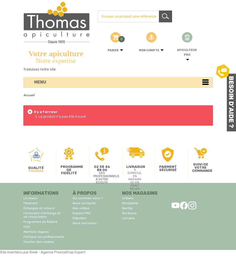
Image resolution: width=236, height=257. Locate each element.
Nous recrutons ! (85, 223)
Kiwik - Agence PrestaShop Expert (57, 252)
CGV (26, 227)
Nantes (127, 208)
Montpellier (130, 203)
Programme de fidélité (40, 222)
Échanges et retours (38, 208)
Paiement (30, 203)
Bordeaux (129, 213)
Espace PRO (82, 213)
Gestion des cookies (38, 242)
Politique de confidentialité (43, 237)
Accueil (29, 95)
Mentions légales (36, 232)
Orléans (128, 198)
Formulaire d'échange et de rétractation (42, 215)
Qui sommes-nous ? (88, 198)
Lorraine (128, 218)
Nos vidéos (81, 208)
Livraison (30, 198)
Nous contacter (84, 203)
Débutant (80, 218)
